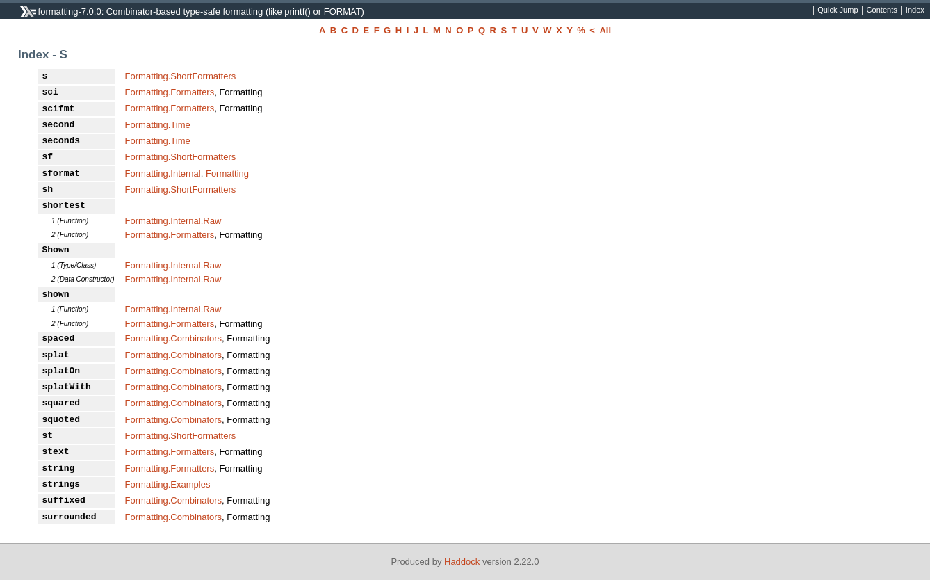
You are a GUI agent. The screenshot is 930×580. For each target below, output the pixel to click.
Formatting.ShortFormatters (180, 76)
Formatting (227, 173)
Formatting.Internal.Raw (173, 221)
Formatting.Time (157, 125)
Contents (882, 10)
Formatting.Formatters (170, 92)
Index (915, 10)
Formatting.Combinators (173, 338)
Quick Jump (837, 10)
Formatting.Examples (168, 484)
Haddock (462, 561)
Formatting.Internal (163, 173)
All (605, 30)
